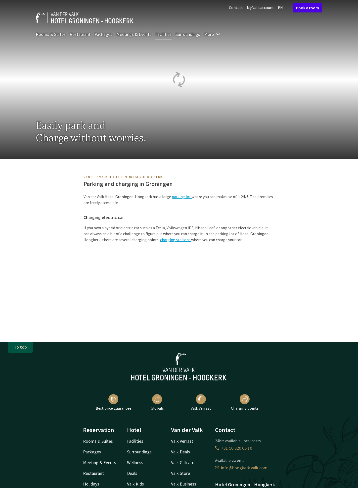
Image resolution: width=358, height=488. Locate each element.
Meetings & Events (133, 34)
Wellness (135, 462)
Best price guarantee (113, 402)
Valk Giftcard (182, 462)
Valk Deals (180, 452)
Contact (236, 7)
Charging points (245, 402)
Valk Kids (135, 484)
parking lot (182, 196)
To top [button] (20, 347)
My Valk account (260, 7)
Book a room (307, 7)
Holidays (91, 484)
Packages (103, 34)
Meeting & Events (99, 462)
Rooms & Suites (51, 34)
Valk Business (183, 484)
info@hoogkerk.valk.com (241, 468)
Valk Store (180, 473)
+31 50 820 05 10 (233, 448)
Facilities (163, 34)
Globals (157, 402)
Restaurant (80, 34)
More (212, 34)
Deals (132, 473)
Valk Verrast (201, 402)
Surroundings (188, 34)
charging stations (175, 239)
